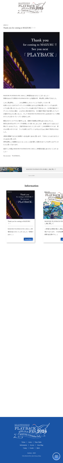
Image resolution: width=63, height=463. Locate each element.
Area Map (40, 445)
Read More (28, 239)
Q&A (38, 448)
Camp (25, 448)
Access (32, 445)
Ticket (23, 442)
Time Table (38, 442)
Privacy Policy (37, 456)
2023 (34, 453)
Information (23, 445)
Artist (30, 442)
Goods (32, 448)
